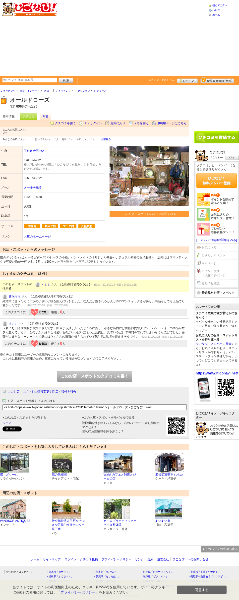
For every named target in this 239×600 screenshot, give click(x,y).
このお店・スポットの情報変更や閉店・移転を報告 (41, 391)
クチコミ (29, 116)
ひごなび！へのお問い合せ (190, 559)
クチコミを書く (65, 123)
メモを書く (141, 123)
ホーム (216, 14)
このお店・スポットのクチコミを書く (94, 376)
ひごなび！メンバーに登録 (214, 344)
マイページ (209, 263)
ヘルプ (216, 10)
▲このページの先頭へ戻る (220, 549)
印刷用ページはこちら (172, 123)
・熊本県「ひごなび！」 (107, 571)
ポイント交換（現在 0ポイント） (215, 273)
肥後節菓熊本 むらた (169, 474)
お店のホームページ (37, 236)
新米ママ (15, 296)
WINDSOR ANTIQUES (15, 521)
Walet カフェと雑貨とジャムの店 (120, 476)
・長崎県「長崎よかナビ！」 (204, 571)
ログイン (187, 80)
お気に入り (117, 123)
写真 (46, 116)
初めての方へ (219, 5)
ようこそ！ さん (162, 79)
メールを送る (33, 187)
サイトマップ (52, 559)
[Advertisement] (120, 37)
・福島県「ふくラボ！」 (59, 576)
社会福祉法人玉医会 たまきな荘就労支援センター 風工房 (68, 525)
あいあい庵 (162, 521)
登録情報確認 (211, 283)
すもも (46, 284)
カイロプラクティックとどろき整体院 (120, 523)
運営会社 (163, 559)
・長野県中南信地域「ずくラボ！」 (208, 576)
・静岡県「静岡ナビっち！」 (157, 571)
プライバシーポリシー (116, 559)
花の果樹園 (59, 474)
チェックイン (93, 123)
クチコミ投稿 (89, 559)
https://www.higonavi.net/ (217, 373)
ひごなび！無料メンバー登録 (217, 180)
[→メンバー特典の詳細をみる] (216, 240)
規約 (150, 559)
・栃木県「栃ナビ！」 (58, 571)
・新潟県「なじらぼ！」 (107, 576)
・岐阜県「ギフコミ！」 (154, 576)
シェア (6, 423)
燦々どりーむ (9, 474)
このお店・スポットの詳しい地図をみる (149, 214)
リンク (139, 559)
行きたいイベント (214, 255)
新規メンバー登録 (217, 80)
